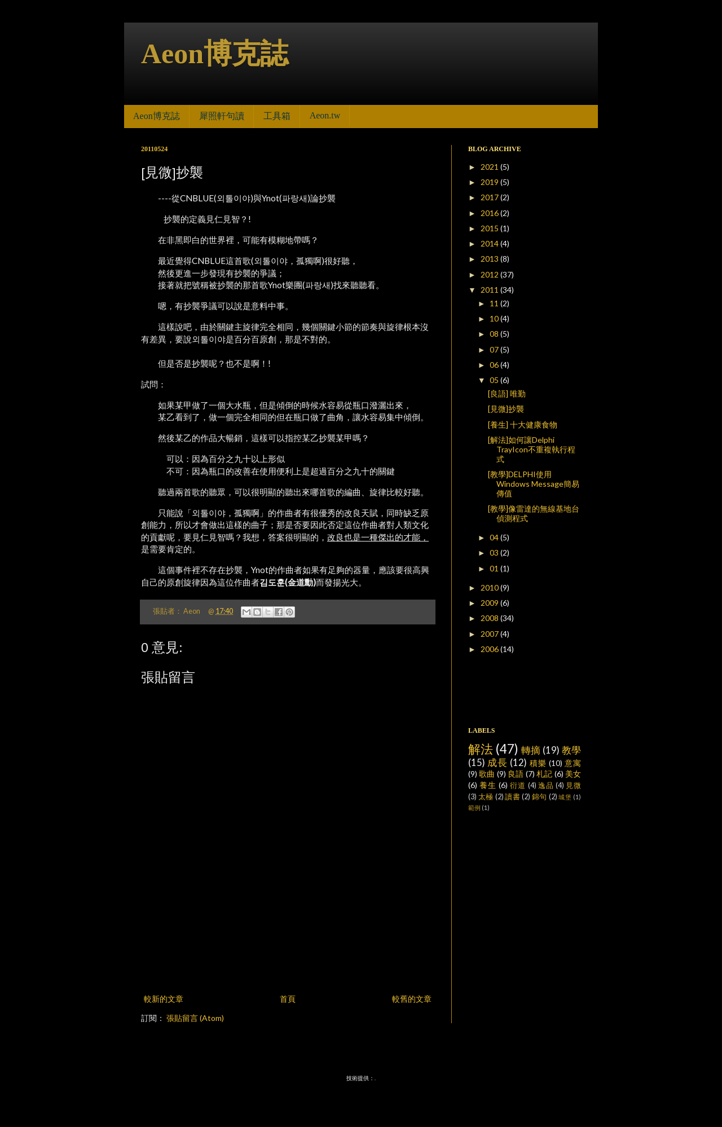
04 (495, 537)
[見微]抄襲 (506, 408)
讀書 (512, 797)
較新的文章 (163, 998)
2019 (490, 182)
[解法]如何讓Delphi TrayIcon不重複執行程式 (531, 449)
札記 (544, 773)
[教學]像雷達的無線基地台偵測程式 (533, 513)
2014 (490, 243)
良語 (515, 773)
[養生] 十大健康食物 (522, 424)
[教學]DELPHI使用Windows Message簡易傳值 (533, 483)
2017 (490, 197)
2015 (490, 228)
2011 (490, 289)
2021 (490, 166)
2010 (490, 587)
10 (495, 318)
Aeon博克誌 (214, 53)
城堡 (564, 796)
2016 (490, 213)
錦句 (539, 797)
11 (495, 303)
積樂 (538, 763)
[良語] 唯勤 (507, 393)
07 (495, 349)
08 (495, 333)
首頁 (288, 998)
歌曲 (487, 773)
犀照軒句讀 (221, 116)
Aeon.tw (325, 115)
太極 (486, 797)
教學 (571, 750)
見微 (573, 785)
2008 (490, 618)
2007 (490, 634)
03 (495, 552)
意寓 (573, 763)
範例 (474, 807)
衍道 (518, 785)
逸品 (546, 785)
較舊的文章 (412, 998)
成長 (497, 762)
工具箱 (276, 116)
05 (495, 380)
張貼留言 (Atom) (195, 1018)
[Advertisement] (288, 961)
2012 (490, 274)
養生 (487, 785)
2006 (490, 649)
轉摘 (531, 750)
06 (495, 364)
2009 (490, 602)
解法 (481, 748)
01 (495, 568)
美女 (573, 773)
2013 (490, 258)
